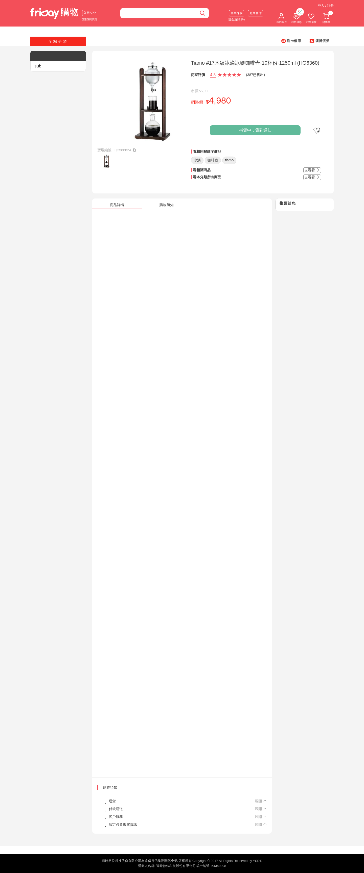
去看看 (312, 170)
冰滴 (197, 160)
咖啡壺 (213, 160)
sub (37, 66)
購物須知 (110, 787)
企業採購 (237, 13)
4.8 (213, 75)
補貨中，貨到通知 (255, 130)
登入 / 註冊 (326, 6)
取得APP (90, 13)
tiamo (229, 160)
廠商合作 (255, 13)
